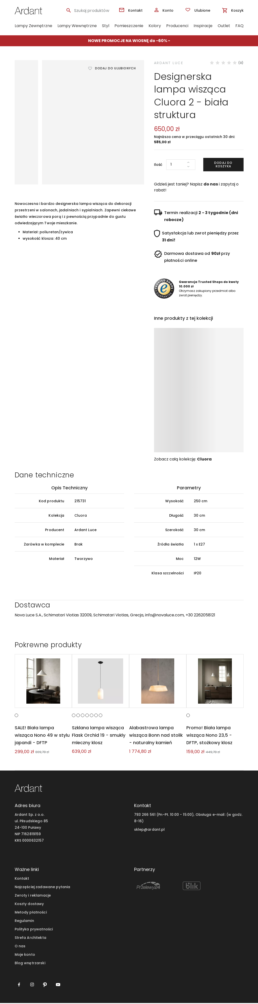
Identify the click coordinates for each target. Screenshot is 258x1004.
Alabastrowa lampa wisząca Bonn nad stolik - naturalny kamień (157, 736)
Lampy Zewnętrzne (33, 26)
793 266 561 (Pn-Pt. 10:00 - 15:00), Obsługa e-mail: (179, 815)
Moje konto (25, 955)
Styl (105, 26)
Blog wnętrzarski (30, 963)
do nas (211, 184)
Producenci (177, 26)
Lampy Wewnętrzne (77, 26)
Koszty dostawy (29, 904)
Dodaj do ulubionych (115, 68)
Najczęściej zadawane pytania (42, 887)
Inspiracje (203, 26)
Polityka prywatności (34, 930)
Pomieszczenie (128, 26)
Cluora (204, 459)
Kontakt (22, 879)
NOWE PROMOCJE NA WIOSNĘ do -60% (127, 41)
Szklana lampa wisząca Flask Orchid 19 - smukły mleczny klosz (98, 736)
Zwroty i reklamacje (33, 896)
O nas (20, 947)
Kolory (155, 26)
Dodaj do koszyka (223, 164)
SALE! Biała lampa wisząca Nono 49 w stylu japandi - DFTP (42, 736)
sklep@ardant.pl (149, 830)
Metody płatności (31, 913)
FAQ (239, 26)
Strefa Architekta (30, 938)
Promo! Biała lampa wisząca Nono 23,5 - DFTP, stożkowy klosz (209, 736)
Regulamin (24, 921)
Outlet (224, 26)
